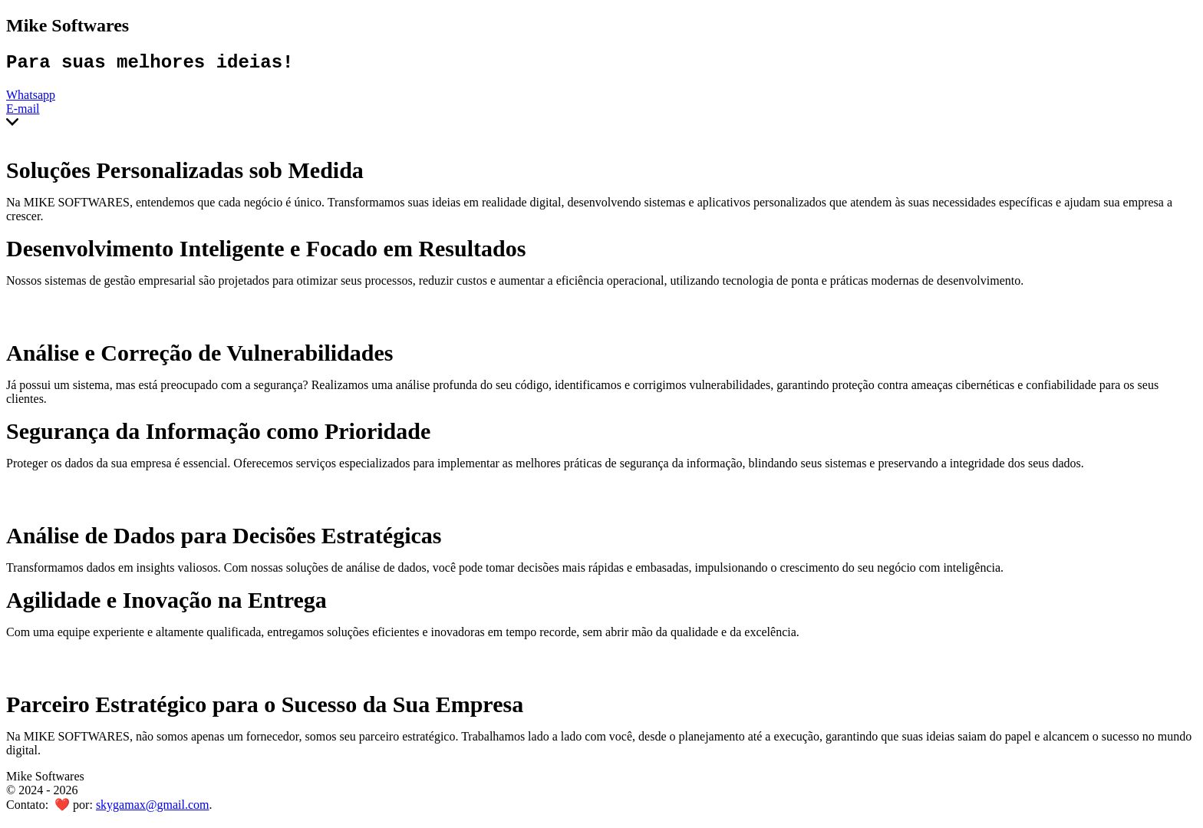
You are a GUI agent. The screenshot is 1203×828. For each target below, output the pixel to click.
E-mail (23, 112)
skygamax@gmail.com (152, 808)
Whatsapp (30, 98)
